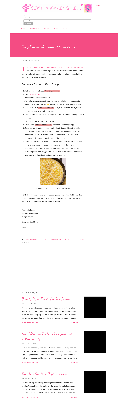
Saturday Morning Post (59, 239)
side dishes (70, 239)
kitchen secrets (44, 239)
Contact (46, 28)
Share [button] (82, 239)
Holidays (35, 239)
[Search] (98, 5)
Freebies (29, 239)
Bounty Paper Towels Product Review (46, 299)
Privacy (65, 28)
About (56, 28)
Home (23, 28)
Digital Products (34, 28)
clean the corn (35, 94)
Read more (74, 323)
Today (29, 67)
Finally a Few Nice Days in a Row (44, 374)
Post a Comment (32, 323)
